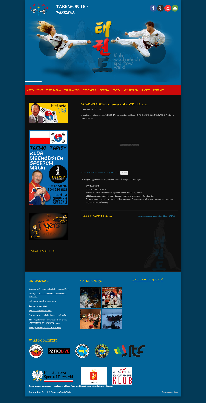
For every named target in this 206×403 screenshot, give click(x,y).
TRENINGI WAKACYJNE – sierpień (96, 216)
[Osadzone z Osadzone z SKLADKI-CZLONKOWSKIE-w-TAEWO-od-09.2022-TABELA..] (129, 145)
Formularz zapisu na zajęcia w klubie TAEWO (158, 216)
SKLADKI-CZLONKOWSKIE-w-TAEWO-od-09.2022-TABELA (100, 173)
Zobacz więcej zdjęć (147, 280)
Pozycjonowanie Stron (170, 392)
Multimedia (131, 90)
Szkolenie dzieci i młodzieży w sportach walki (47, 315)
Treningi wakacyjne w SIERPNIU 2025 (45, 328)
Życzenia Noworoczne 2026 (40, 310)
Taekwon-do (72, 90)
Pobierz (124, 173)
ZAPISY (146, 90)
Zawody (104, 90)
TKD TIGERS (89, 90)
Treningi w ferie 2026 (38, 306)
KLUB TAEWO (53, 90)
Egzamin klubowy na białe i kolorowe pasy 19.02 (49, 289)
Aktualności (35, 90)
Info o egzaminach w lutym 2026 (42, 301)
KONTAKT (158, 90)
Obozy (116, 90)
